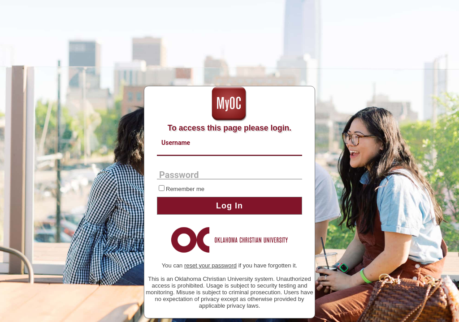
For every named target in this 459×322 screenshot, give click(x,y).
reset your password (210, 265)
